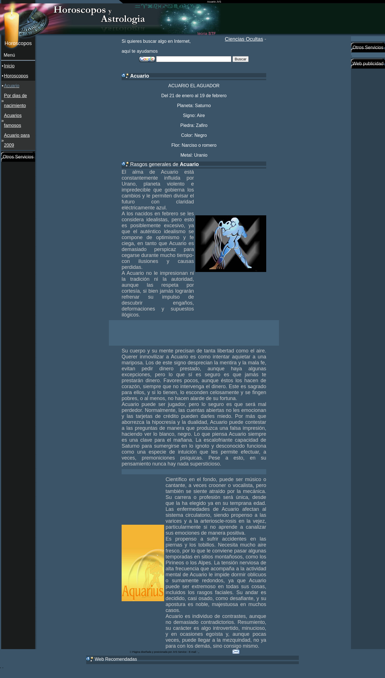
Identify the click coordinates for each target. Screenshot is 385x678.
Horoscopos (16, 75)
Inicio (9, 65)
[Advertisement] (18, 247)
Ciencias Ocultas (244, 39)
